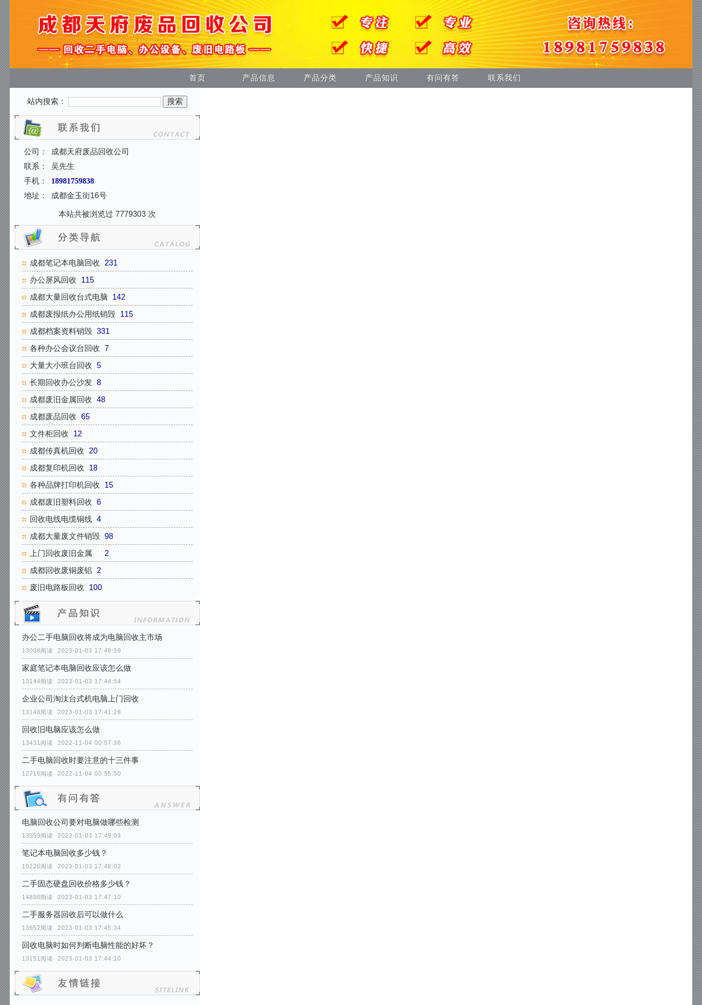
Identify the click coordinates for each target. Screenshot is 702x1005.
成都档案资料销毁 (61, 331)
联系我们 (504, 78)
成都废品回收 (53, 416)
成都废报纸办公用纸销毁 (73, 314)
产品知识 (381, 78)
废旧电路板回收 (57, 587)
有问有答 (443, 78)
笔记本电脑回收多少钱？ (65, 853)
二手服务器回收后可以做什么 (72, 914)
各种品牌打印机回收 (65, 485)
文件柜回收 (49, 434)
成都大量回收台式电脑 (69, 297)
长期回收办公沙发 (61, 382)
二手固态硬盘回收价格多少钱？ (76, 884)
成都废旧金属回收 (61, 399)
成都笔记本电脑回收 (65, 263)
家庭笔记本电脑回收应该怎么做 (76, 668)
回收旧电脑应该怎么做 (61, 729)
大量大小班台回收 (61, 365)
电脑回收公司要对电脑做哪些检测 (80, 822)
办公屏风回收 (53, 280)
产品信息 (258, 78)
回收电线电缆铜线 (61, 519)
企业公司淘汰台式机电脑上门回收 (80, 699)
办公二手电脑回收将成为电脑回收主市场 (92, 637)
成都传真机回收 (57, 451)
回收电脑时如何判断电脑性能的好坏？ (88, 945)
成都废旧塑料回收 (61, 502)
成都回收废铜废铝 (61, 570)
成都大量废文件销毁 (65, 536)
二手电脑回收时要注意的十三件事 (80, 760)
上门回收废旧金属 (65, 553)
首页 (197, 78)
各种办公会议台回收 (65, 348)
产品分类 (320, 78)
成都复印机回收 (57, 468)
